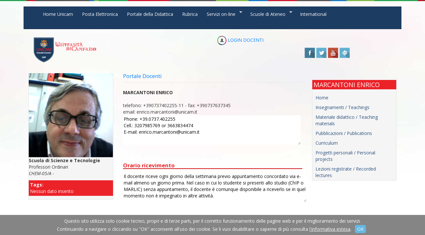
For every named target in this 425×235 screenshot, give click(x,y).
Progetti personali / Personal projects (345, 156)
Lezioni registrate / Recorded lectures (346, 172)
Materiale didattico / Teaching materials (347, 120)
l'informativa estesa (329, 229)
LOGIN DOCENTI (240, 40)
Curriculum (327, 143)
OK (360, 229)
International (313, 14)
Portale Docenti (142, 76)
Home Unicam (58, 14)
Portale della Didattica (150, 14)
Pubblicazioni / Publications (344, 133)
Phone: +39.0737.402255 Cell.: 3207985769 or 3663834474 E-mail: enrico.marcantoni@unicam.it (212, 130)
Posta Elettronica (100, 14)
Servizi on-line (222, 13)
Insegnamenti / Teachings (342, 107)
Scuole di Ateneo (269, 13)
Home (322, 98)
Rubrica (190, 14)
